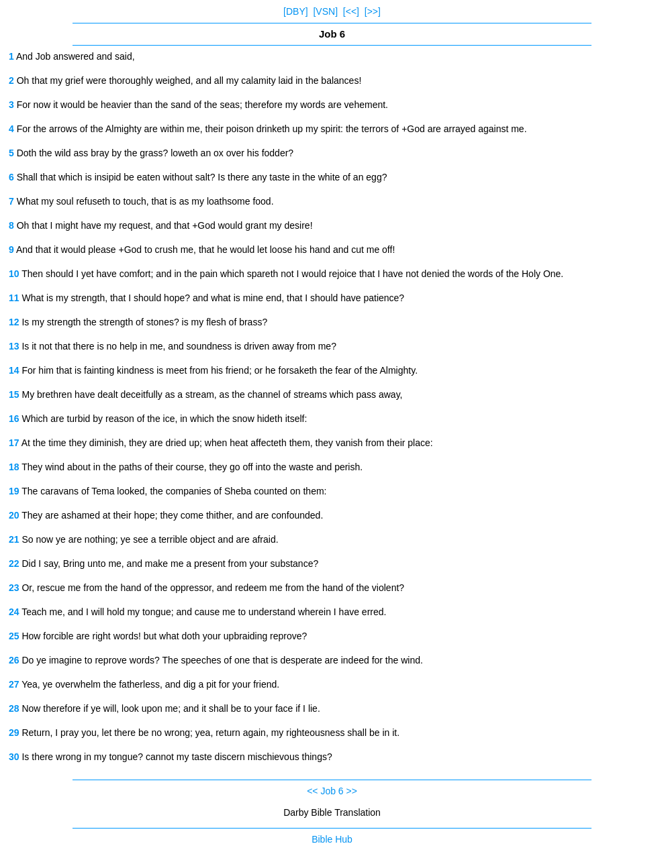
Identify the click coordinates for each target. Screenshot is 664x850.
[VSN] (325, 11)
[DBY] (295, 11)
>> (351, 791)
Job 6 (331, 791)
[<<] (351, 11)
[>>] (373, 11)
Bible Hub (332, 839)
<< (312, 791)
